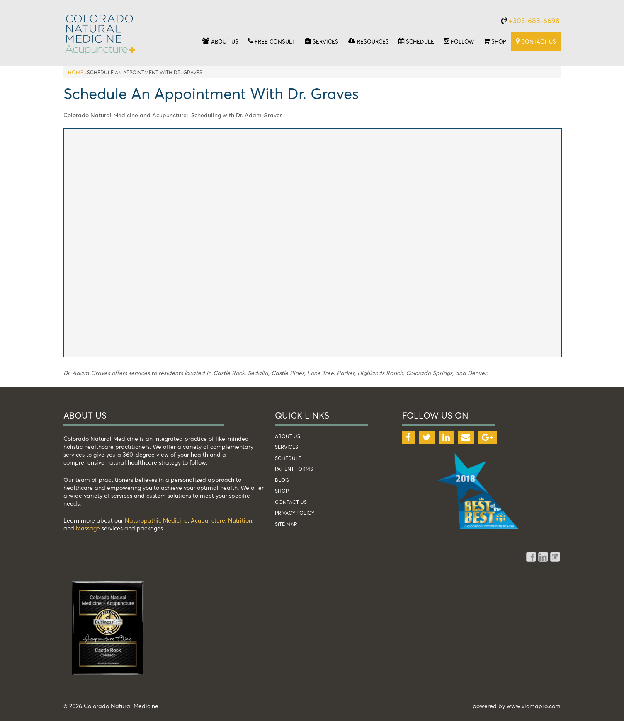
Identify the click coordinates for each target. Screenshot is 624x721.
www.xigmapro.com (534, 705)
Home (75, 72)
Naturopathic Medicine (156, 520)
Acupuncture (208, 520)
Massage (88, 528)
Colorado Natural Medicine (120, 705)
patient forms (294, 469)
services (286, 447)
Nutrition (240, 520)
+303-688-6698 (534, 20)
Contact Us (291, 502)
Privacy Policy (294, 513)
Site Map (286, 524)
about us (287, 436)
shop (282, 491)
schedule (288, 458)
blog (282, 480)
